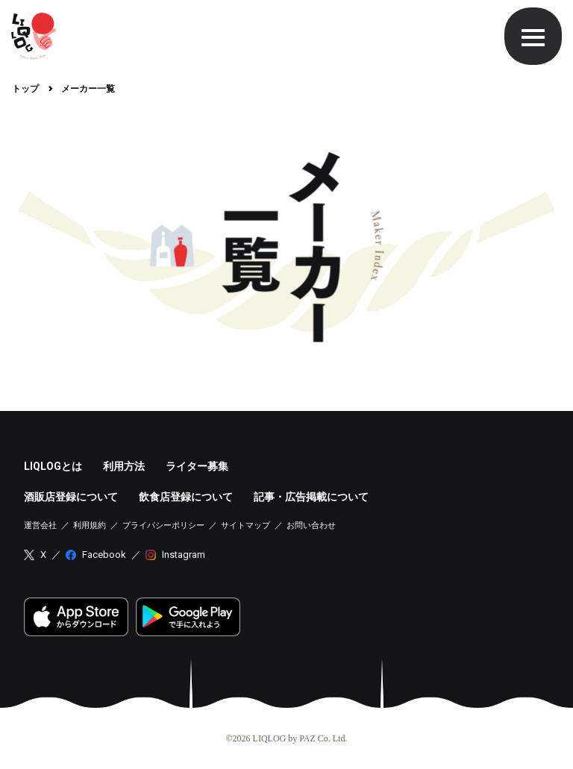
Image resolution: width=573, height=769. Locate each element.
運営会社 (40, 525)
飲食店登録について (186, 497)
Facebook (104, 554)
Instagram (183, 554)
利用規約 (89, 525)
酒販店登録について (71, 497)
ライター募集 (197, 466)
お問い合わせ (311, 525)
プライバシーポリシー (163, 525)
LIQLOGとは (53, 466)
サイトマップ (245, 525)
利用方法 (124, 466)
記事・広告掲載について (311, 497)
